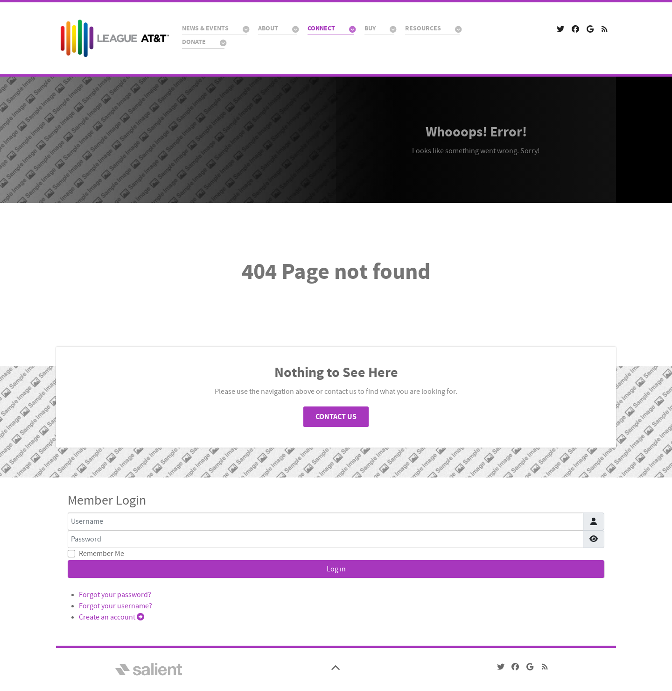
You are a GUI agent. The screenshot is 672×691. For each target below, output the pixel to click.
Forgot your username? (115, 606)
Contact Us (336, 417)
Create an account (111, 617)
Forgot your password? (115, 595)
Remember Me (101, 553)
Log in (336, 569)
